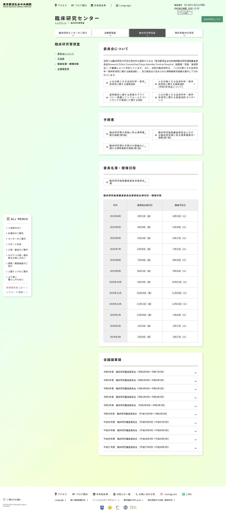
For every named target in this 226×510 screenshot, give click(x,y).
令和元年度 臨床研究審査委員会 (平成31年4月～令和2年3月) (150, 413)
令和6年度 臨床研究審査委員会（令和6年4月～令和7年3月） (150, 371)
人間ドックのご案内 (18, 271)
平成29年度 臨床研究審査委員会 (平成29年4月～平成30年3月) (150, 430)
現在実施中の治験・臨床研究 (160, 500)
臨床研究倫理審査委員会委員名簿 (125, 182)
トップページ (60, 22)
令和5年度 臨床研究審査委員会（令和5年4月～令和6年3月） (150, 380)
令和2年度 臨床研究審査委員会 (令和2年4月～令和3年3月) (150, 405)
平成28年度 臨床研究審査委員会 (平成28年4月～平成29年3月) (150, 438)
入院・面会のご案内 (18, 249)
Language (59, 500)
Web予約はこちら (212, 19)
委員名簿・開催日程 (68, 63)
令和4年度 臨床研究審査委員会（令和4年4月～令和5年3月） (150, 388)
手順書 (61, 58)
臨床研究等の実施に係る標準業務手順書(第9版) (125, 134)
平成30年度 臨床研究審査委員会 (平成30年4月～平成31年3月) (150, 422)
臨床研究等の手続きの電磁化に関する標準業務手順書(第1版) (125, 147)
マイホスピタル (184, 12)
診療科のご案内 (16, 233)
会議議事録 (63, 68)
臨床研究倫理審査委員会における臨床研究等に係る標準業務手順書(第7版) (174, 135)
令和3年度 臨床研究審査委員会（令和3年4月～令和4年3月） (150, 397)
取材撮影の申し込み (132, 500)
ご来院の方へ (14, 228)
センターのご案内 (17, 239)
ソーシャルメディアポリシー (104, 500)
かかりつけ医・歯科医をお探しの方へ (18, 256)
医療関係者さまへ (16, 287)
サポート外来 (14, 244)
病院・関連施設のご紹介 (18, 264)
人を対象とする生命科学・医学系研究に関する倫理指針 (125, 83)
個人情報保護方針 (78, 500)
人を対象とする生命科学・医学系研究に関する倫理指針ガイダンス (174, 97)
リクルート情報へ (16, 292)
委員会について (65, 53)
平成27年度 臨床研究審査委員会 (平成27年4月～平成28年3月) (150, 447)
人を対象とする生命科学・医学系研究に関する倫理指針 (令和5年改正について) (174, 84)
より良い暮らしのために (16, 278)
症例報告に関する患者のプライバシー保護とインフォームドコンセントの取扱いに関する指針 (125, 97)
